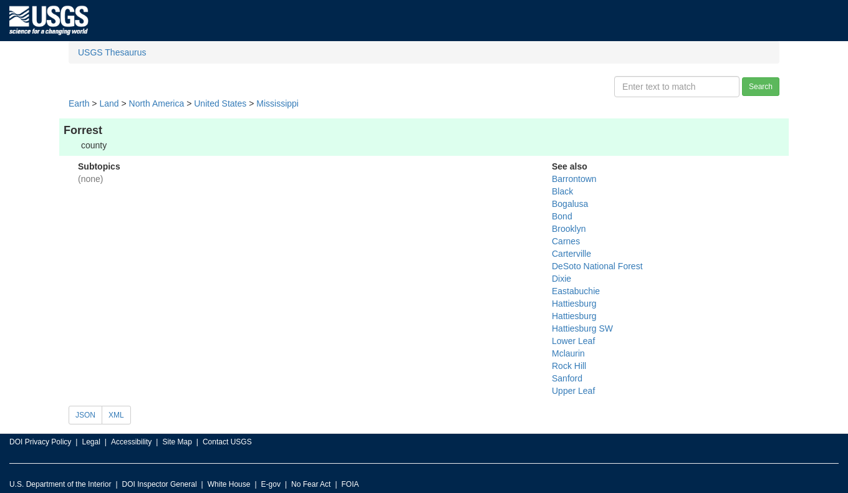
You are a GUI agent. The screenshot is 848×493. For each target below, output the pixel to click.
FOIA (350, 484)
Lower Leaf (573, 341)
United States (220, 103)
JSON (85, 415)
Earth (79, 103)
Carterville (571, 254)
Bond (562, 216)
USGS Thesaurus (112, 52)
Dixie (561, 279)
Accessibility (131, 442)
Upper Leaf (573, 391)
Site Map (176, 442)
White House (229, 484)
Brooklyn (568, 229)
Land (108, 103)
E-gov (271, 484)
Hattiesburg (574, 304)
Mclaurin (568, 353)
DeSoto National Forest (597, 266)
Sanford (567, 378)
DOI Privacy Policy (40, 442)
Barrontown (574, 179)
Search (761, 86)
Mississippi (277, 103)
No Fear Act (310, 484)
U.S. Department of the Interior (60, 484)
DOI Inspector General (159, 484)
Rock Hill (569, 366)
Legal (91, 442)
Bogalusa (570, 204)
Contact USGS (227, 442)
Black (562, 191)
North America (157, 103)
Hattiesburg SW (582, 328)
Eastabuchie (576, 291)
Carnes (566, 241)
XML (116, 415)
